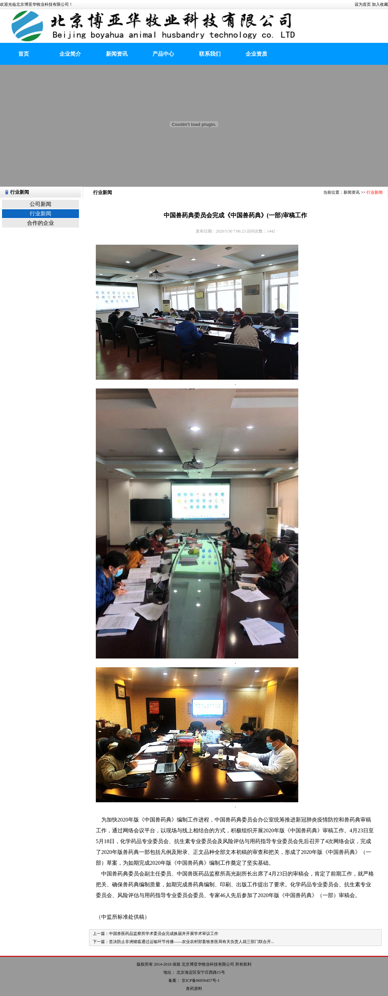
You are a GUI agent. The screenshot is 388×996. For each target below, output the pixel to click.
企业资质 (256, 54)
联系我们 (210, 54)
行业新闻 (40, 213)
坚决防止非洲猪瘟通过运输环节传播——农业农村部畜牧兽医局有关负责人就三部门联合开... (191, 941)
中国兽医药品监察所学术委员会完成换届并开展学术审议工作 (163, 933)
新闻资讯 (117, 54)
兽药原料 (194, 988)
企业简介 (70, 54)
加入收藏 (380, 4)
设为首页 (363, 4)
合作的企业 (40, 223)
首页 (23, 54)
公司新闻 (40, 204)
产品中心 (163, 54)
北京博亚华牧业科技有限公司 (208, 964)
